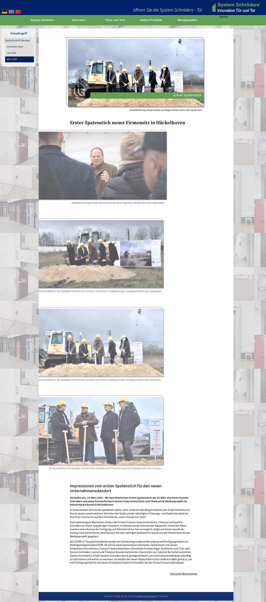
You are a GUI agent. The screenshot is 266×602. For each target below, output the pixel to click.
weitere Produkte (151, 20)
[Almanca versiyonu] (18, 11)
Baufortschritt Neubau (17, 40)
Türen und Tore (115, 20)
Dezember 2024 (15, 46)
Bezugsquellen (187, 20)
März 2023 (12, 59)
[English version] (11, 11)
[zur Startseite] (235, 7)
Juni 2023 (11, 53)
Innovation (79, 20)
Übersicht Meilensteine (183, 574)
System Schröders (42, 20)
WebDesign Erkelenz (147, 596)
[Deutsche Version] (4, 11)
